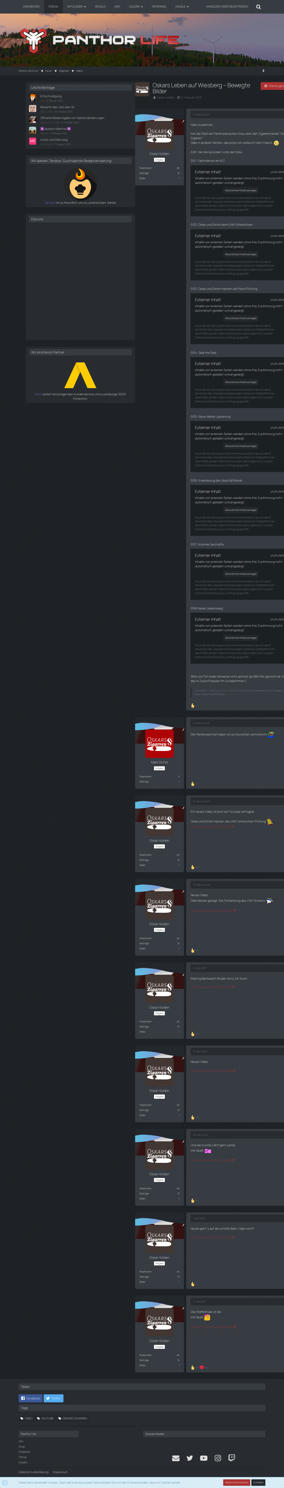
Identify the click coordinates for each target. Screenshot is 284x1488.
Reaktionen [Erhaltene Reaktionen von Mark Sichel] (29, 769)
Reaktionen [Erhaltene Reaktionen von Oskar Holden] (29, 167)
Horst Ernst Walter (214, 126)
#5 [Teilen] (172, 961)
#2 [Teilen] (172, 716)
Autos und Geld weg (217, 143)
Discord (201, 227)
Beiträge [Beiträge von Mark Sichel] (27, 774)
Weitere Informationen (237, 1482)
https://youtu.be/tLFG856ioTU (93, 979)
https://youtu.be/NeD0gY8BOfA (93, 1318)
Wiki (21, 1433)
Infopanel (24, 1443)
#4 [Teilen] (172, 877)
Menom (209, 137)
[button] (31, 1390)
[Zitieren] (173, 698)
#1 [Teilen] (172, 115)
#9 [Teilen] (172, 1293)
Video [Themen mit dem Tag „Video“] (28, 1410)
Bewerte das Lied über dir (220, 107)
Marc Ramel (211, 148)
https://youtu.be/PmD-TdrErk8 (93, 1152)
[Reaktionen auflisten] (78, 698)
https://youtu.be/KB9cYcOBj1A (93, 819)
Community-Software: (142, 1475)
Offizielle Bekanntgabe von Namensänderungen (221, 120)
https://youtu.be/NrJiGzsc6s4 (93, 1229)
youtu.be (162, 171)
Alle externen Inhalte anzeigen (125, 188)
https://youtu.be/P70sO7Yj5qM (93, 1063)
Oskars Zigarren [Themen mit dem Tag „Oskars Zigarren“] (75, 1410)
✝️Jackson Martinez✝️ (219, 133)
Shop (22, 1438)
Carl (207, 100)
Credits (23, 1454)
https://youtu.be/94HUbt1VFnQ (93, 903)
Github (23, 1448)
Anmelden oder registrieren (227, 6)
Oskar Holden (48, 97)
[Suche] (258, 6)
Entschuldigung (214, 96)
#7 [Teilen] (172, 1127)
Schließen (258, 1482)
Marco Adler (211, 111)
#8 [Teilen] (172, 1210)
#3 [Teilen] (172, 794)
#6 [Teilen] (172, 1044)
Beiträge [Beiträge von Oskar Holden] (27, 172)
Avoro (201, 402)
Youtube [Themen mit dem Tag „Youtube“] (47, 1410)
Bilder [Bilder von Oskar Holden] (26, 178)
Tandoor (199, 210)
